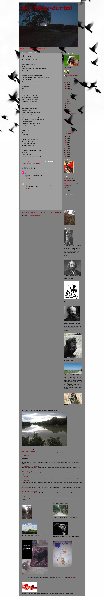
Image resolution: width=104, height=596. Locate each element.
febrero (68, 109)
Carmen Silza (28, 183)
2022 (66, 138)
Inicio (43, 212)
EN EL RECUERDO (70, 131)
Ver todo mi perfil (67, 78)
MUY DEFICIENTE (70, 115)
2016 (66, 150)
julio (68, 99)
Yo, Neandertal (46, 8)
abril (68, 105)
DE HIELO (68, 111)
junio (68, 101)
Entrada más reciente (28, 212)
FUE (23, 486)
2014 (66, 154)
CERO (23, 496)
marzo (68, 107)
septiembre (69, 95)
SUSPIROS (68, 133)
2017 (66, 148)
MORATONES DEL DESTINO (73, 122)
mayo (68, 103)
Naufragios (37, 163)
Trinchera (66, 190)
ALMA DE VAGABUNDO (71, 117)
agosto (68, 97)
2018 (66, 146)
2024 (66, 86)
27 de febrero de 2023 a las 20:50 (39, 171)
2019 (66, 144)
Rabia (65, 187)
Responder (27, 178)
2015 (66, 152)
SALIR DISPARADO (26, 455)
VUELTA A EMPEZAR (26, 460)
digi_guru (61, 577)
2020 (66, 142)
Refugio (65, 189)
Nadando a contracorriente (70, 183)
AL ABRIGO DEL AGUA (27, 471)
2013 (66, 156)
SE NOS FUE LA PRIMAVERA (28, 451)
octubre (68, 93)
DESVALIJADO (69, 129)
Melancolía (66, 181)
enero (68, 136)
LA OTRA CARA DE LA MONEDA (29, 491)
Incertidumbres (67, 178)
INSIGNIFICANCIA (70, 124)
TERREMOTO (69, 128)
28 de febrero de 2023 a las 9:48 (39, 183)
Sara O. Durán (28, 171)
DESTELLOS (25, 476)
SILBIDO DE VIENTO (71, 113)
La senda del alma (31, 163)
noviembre (69, 91)
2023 (66, 88)
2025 (66, 84)
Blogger (74, 577)
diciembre (69, 89)
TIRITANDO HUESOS (71, 126)
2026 (66, 82)
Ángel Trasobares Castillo (71, 75)
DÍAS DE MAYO (25, 480)
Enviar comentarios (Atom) (34, 215)
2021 (66, 140)
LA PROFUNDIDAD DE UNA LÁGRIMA (30, 466)
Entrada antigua (56, 212)
